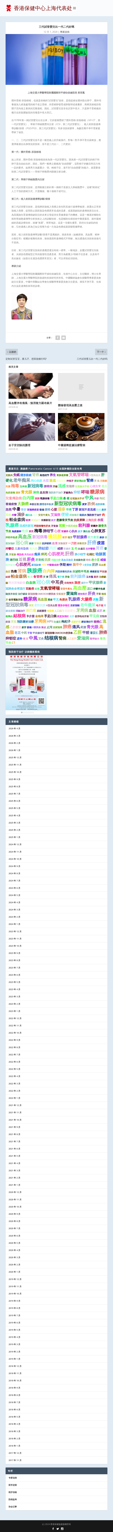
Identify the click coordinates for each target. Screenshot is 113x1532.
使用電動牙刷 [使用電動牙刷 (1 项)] (16, 599)
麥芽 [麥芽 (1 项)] (24, 627)
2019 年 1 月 (14, 1358)
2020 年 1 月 (14, 1271)
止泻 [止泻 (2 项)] (49, 627)
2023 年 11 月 (15, 938)
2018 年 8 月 (14, 1395)
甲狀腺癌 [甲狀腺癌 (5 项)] (80, 537)
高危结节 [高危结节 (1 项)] (44, 475)
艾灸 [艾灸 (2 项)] (41, 638)
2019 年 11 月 (15, 1286)
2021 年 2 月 (14, 1177)
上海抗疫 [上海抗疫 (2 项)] (91, 520)
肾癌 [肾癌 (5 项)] (35, 474)
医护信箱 (13, 1492)
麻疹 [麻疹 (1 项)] (101, 537)
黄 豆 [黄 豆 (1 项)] (25, 638)
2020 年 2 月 (14, 1264)
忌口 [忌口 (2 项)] (90, 588)
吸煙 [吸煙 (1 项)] (28, 520)
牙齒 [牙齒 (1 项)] (55, 486)
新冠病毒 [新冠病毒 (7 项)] (40, 536)
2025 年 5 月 (14, 808)
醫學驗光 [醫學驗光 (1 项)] (94, 638)
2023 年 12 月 (15, 931)
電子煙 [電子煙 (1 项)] (60, 576)
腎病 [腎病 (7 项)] (62, 638)
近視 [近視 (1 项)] (37, 588)
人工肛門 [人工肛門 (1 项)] (71, 638)
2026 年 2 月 (14, 743)
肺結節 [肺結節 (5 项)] (43, 548)
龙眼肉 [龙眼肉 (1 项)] (9, 475)
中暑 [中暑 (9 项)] (16, 509)
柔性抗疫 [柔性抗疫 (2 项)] (39, 605)
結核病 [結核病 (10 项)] (19, 615)
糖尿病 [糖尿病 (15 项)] (30, 599)
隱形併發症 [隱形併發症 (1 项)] (64, 605)
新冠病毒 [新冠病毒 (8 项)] (35, 485)
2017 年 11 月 (15, 1460)
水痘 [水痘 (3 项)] (46, 480)
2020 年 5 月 (14, 1243)
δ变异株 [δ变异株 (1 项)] (87, 564)
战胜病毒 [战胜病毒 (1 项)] (100, 504)
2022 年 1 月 (14, 1098)
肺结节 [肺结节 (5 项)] (48, 530)
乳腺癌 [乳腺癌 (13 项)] (12, 525)
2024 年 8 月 (14, 873)
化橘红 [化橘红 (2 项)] (90, 554)
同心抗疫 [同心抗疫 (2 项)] (36, 481)
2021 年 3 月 (14, 1170)
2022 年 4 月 (14, 1076)
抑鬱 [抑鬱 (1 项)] (14, 515)
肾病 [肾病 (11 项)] (22, 571)
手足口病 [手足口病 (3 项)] (56, 498)
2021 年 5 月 (14, 1155)
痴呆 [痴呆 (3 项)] (37, 554)
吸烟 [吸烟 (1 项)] (41, 509)
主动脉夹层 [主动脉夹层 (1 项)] (79, 559)
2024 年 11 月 (15, 851)
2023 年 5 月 (14, 982)
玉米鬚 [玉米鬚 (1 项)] (89, 576)
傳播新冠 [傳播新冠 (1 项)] (94, 571)
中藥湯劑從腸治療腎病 (71, 445)
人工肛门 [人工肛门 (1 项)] (59, 610)
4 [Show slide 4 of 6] (28, 712)
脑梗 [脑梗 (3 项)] (77, 582)
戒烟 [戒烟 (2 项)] (103, 560)
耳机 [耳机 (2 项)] (8, 515)
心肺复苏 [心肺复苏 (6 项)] (98, 530)
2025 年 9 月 (14, 779)
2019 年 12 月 (15, 1279)
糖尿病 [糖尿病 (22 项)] (97, 491)
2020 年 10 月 (15, 1206)
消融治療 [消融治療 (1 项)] (56, 559)
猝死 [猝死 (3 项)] (44, 554)
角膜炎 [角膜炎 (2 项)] (63, 599)
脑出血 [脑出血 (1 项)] (86, 531)
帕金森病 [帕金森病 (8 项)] (17, 519)
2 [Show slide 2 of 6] (24, 712)
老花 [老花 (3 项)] (17, 633)
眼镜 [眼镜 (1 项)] (29, 627)
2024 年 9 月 (14, 866)
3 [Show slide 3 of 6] (26, 712)
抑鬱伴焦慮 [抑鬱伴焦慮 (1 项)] (99, 588)
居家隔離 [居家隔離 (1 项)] (75, 605)
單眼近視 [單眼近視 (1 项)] (61, 480)
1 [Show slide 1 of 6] (22, 712)
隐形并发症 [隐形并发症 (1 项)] (11, 594)
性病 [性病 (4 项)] (25, 531)
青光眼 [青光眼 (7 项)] (26, 492)
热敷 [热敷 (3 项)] (14, 571)
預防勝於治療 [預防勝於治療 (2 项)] (25, 621)
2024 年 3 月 (14, 909)
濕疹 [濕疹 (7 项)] (21, 514)
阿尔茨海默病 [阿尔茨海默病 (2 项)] (17, 583)
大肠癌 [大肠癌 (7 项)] (23, 503)
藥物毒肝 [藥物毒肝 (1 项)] (82, 594)
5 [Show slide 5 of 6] (30, 712)
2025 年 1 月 (14, 837)
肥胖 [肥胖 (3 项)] (95, 565)
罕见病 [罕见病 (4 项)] (94, 616)
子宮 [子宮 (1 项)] (98, 594)
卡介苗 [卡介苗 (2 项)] (30, 616)
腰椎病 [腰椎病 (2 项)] (48, 486)
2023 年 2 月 (14, 1003)
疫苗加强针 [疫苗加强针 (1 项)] (63, 616)
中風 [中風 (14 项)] (33, 638)
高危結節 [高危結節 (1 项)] (29, 554)
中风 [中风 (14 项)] (89, 498)
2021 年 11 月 (15, 1112)
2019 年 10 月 (15, 1293)
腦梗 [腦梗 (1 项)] (18, 492)
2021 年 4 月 (14, 1163)
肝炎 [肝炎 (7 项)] (91, 593)
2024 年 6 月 (14, 888)
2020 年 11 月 (15, 1199)
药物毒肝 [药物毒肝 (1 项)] (74, 515)
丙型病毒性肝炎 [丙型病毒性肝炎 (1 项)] (42, 525)
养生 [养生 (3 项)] (53, 475)
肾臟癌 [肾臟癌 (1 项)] (64, 531)
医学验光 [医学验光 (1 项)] (10, 564)
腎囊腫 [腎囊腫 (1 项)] (37, 543)
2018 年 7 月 (14, 1402)
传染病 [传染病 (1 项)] (50, 610)
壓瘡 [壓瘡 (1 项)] (50, 599)
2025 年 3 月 (14, 822)
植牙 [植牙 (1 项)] (35, 515)
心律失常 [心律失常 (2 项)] (95, 486)
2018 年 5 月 (14, 1416)
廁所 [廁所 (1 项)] (104, 509)
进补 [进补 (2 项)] (19, 638)
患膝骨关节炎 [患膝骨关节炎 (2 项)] (64, 520)
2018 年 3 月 (14, 1431)
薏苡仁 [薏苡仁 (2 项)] (94, 633)
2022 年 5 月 (14, 1069)
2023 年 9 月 (14, 953)
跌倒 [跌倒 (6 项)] (91, 503)
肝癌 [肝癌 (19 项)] (92, 542)
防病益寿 (13, 1499)
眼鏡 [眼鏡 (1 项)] (98, 509)
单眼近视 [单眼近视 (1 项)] (34, 504)
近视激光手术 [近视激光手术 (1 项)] (77, 498)
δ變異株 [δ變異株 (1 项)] (36, 627)
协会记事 (13, 1506)
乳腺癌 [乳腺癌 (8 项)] (74, 599)
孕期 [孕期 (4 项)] (62, 564)
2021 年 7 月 (14, 1141)
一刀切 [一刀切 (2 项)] (72, 543)
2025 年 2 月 (14, 830)
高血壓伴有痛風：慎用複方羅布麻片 (30, 403)
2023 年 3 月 (14, 996)
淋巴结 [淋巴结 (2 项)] (14, 560)
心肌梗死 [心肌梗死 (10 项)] (56, 553)
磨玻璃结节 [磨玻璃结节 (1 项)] (87, 621)
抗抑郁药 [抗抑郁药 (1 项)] (46, 543)
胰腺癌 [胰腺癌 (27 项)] (34, 570)
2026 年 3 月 (14, 735)
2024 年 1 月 (14, 924)
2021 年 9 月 (14, 1127)
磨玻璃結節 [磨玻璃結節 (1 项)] (80, 480)
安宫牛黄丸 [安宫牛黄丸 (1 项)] (44, 515)
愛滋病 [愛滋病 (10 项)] (83, 638)
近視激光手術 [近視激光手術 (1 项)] (82, 486)
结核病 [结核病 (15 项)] (51, 638)
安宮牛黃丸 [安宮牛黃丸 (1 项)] (66, 588)
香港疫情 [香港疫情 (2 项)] (11, 504)
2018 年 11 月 (15, 1373)
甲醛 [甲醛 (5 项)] (85, 632)
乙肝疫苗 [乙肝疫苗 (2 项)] (15, 627)
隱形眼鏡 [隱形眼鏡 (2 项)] (25, 475)
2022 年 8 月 (14, 1047)
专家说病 (13, 1477)
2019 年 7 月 (14, 1315)
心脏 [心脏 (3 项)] (54, 509)
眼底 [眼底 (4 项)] (52, 480)
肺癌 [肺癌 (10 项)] (103, 632)
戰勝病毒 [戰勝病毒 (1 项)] (45, 498)
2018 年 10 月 (15, 1380)
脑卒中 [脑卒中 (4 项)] (77, 564)
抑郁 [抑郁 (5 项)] (76, 492)
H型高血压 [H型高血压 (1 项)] (94, 475)
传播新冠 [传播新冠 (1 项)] (45, 520)
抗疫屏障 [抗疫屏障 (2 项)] (79, 520)
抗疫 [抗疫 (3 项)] (47, 560)
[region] (26, 685)
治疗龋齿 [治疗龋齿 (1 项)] (22, 594)
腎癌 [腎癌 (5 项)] (90, 480)
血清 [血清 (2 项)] (55, 543)
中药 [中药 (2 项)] (24, 633)
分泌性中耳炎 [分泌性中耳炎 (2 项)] (80, 571)
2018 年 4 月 (14, 1424)
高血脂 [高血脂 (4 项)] (42, 599)
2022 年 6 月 (14, 1061)
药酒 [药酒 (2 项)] (83, 627)
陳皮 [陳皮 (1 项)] (43, 627)
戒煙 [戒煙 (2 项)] (60, 548)
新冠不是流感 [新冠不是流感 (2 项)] (87, 509)
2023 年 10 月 (15, 945)
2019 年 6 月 (14, 1322)
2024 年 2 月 (14, 916)
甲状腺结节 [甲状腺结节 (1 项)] (38, 633)
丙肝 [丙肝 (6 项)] (53, 548)
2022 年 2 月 (14, 1090)
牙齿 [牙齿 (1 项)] (67, 576)
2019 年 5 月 (14, 1329)
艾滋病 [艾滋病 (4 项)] (55, 514)
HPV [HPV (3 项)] (50, 621)
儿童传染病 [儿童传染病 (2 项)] (22, 548)
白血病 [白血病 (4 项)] (31, 582)
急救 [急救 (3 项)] (9, 509)
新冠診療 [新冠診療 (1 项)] (36, 564)
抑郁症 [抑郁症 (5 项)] (11, 638)
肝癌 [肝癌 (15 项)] (69, 553)
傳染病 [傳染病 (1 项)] (20, 554)
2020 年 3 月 (14, 1257)
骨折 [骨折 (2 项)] (23, 509)
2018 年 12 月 (15, 1366)
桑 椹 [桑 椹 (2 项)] (66, 498)
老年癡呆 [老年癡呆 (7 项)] (87, 604)
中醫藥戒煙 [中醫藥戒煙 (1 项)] (53, 564)
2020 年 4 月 (14, 1250)
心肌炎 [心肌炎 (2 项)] (73, 531)
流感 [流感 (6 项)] (61, 485)
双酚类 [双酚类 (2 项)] (30, 588)
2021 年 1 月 (14, 1185)
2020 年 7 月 (14, 1228)
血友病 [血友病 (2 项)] (44, 492)
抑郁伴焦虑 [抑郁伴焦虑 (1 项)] (11, 537)
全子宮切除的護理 (19, 445)
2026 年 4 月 (14, 728)
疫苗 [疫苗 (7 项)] (101, 542)
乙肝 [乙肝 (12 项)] (77, 632)
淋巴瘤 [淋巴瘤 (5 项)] (31, 610)
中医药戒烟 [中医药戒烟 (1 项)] (72, 525)
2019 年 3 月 (14, 1344)
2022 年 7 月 (14, 1054)
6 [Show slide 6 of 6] (33, 712)
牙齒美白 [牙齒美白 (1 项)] (68, 492)
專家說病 (64, 31)
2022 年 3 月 (14, 1083)
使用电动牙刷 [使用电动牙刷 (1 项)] (82, 616)
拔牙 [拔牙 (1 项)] (53, 520)
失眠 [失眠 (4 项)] (16, 475)
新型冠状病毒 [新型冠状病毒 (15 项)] (68, 503)
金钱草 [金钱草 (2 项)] (39, 616)
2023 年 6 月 (14, 974)
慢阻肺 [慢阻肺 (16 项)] (55, 536)
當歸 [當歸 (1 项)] (37, 498)
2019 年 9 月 (14, 1300)
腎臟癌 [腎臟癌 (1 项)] (66, 548)
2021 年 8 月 (14, 1134)
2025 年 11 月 (15, 764)
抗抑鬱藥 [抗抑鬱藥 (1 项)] (90, 548)
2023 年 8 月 (14, 960)
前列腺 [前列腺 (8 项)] (84, 525)
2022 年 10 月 (15, 1032)
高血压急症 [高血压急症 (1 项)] (67, 559)
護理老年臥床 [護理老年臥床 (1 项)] (46, 504)
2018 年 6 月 (14, 1409)
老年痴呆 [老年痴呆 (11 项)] (21, 480)
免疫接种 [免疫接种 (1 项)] (16, 531)
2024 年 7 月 (14, 880)
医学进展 (13, 1485)
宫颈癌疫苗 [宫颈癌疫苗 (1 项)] (33, 509)
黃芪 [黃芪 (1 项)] (31, 531)
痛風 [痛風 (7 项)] (53, 576)
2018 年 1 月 (14, 1445)
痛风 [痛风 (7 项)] (76, 626)
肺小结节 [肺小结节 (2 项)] (80, 554)
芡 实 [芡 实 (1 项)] (96, 480)
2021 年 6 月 (14, 1148)
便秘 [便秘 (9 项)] (65, 514)
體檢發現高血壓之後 (70, 405)
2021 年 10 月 (15, 1119)
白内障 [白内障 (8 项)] (28, 498)
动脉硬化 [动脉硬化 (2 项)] (70, 611)
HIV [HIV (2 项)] (43, 565)
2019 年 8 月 (14, 1308)
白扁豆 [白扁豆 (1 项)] (81, 548)
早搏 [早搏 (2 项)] (69, 509)
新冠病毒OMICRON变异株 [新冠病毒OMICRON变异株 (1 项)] (59, 633)
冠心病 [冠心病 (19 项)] (43, 582)
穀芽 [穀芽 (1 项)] (64, 537)
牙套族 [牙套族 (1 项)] (54, 525)
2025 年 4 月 (14, 815)
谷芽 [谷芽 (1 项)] (71, 616)
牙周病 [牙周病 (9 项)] (82, 610)
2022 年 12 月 (15, 1018)
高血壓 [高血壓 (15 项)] (80, 588)
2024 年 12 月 (15, 844)
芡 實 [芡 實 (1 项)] (45, 576)
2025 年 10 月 (15, 772)
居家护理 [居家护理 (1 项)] (76, 621)
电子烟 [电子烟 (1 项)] (99, 605)
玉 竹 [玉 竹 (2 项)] (74, 548)
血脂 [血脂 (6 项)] (92, 610)
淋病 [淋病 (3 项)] (36, 492)
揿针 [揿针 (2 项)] (69, 565)
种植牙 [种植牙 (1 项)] (70, 480)
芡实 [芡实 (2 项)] (13, 621)
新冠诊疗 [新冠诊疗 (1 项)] (35, 520)
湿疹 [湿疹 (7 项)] (61, 509)
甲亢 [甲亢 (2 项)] (56, 599)
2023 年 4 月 (14, 989)
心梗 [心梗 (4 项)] (57, 531)
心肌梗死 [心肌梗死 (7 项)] (23, 564)
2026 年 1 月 (14, 750)
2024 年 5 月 (14, 895)
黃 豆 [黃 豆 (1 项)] (30, 576)
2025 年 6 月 (14, 801)
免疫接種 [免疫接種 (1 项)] (10, 492)
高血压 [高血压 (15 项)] (25, 536)
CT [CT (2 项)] (13, 643)
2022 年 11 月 (15, 1025)
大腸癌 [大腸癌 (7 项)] (86, 599)
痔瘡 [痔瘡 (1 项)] (96, 498)
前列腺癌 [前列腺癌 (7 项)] (77, 576)
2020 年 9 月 (14, 1214)
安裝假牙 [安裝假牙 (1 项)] (63, 543)
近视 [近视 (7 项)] (22, 559)
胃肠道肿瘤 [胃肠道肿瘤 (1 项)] (62, 475)
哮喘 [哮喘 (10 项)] (85, 492)
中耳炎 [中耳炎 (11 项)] (57, 582)
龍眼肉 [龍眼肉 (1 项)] (83, 515)
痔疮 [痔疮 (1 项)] (88, 559)
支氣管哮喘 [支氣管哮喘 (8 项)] (79, 474)
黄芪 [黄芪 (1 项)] (31, 605)
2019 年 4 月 (14, 1337)
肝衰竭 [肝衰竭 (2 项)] (39, 560)
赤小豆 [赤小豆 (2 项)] (95, 560)
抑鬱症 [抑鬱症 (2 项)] (10, 548)
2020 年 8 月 (14, 1221)
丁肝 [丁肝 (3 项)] (75, 509)
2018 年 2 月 (14, 1438)
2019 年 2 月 (14, 1351)
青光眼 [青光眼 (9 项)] (93, 626)
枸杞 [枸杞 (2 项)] (102, 498)
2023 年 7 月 (14, 967)
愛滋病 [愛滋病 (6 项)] (71, 593)
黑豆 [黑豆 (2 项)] (104, 486)
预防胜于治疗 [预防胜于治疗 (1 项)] (56, 492)
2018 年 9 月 (14, 1387)
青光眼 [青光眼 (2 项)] (33, 548)
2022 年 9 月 (14, 1040)
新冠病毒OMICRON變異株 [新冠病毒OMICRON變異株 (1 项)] (42, 594)
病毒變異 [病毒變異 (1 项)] (69, 582)
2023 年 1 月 (14, 1011)
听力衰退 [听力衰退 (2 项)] (93, 537)
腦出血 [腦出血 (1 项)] (28, 515)
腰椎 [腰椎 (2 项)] (47, 509)
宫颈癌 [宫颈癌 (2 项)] (70, 486)
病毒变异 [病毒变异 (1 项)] (82, 543)
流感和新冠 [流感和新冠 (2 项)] (26, 526)
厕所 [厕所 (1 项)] (96, 576)
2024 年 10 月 (15, 859)
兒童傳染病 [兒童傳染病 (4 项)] (14, 498)
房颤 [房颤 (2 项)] (95, 599)
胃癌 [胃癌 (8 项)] (100, 548)
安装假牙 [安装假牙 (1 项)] (61, 594)
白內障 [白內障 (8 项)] (49, 571)
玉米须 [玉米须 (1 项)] (23, 486)
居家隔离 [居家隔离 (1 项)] (57, 627)
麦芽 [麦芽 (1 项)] (84, 504)
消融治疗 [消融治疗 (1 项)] (20, 610)
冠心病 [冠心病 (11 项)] (22, 542)
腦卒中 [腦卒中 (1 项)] (84, 582)
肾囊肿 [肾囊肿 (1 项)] (94, 525)
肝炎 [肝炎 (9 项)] (31, 559)
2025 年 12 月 (15, 757)
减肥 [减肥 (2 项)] (99, 611)
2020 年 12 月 (15, 1192)
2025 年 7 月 (14, 793)
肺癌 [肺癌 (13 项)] (67, 626)
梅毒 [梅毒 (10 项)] (15, 485)
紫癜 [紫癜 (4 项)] (62, 525)
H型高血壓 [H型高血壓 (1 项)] (51, 605)
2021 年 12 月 (15, 1105)
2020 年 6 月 (14, 1235)
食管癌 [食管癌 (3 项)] (38, 576)
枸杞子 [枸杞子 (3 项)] (66, 621)
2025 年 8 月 (14, 786)
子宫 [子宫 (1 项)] (29, 633)
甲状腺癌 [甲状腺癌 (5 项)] (96, 582)
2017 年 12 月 (15, 1453)
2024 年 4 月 (14, 902)
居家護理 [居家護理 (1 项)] (41, 610)
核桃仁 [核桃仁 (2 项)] (98, 621)
